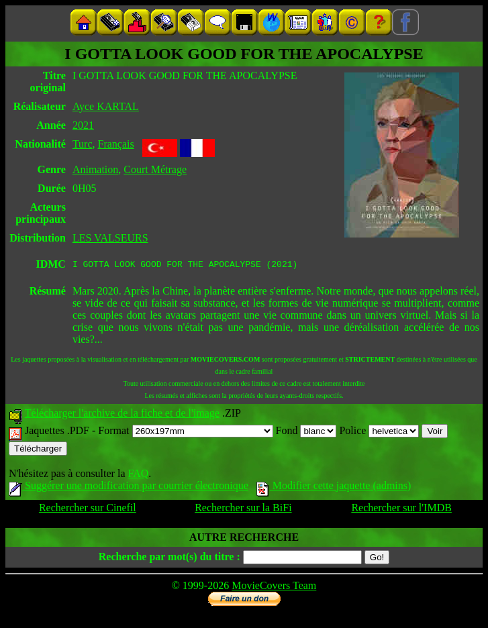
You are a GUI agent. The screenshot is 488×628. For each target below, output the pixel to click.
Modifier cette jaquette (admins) (333, 487)
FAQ (138, 475)
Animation (95, 169)
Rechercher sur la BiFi (243, 509)
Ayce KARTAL (105, 106)
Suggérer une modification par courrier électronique (128, 487)
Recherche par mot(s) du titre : (169, 558)
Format (185, 432)
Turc (82, 144)
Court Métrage (155, 169)
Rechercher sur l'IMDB (401, 509)
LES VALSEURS (110, 238)
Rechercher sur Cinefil (87, 509)
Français (116, 144)
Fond (306, 432)
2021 (83, 125)
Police (379, 432)
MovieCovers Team (274, 587)
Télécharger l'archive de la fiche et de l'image (122, 415)
